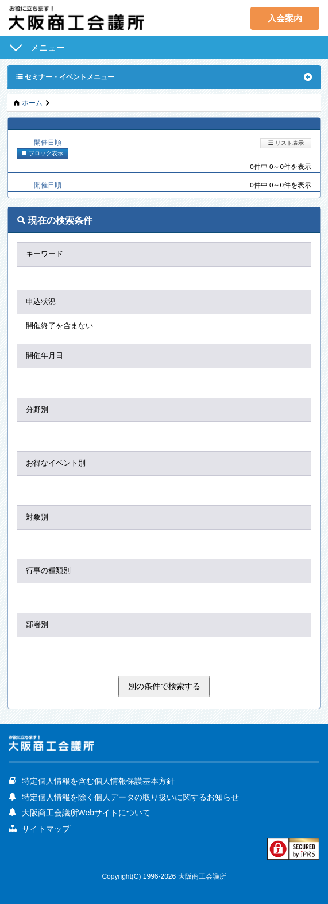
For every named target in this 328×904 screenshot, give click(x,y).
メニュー (47, 47)
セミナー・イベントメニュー (65, 76)
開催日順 (47, 142)
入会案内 (285, 18)
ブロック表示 (42, 152)
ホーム (32, 102)
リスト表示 (286, 142)
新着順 (104, 142)
